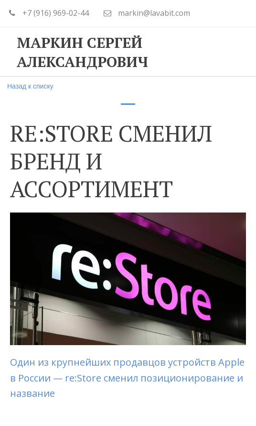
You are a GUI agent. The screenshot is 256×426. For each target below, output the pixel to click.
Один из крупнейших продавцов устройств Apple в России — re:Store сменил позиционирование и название (127, 378)
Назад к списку (30, 86)
